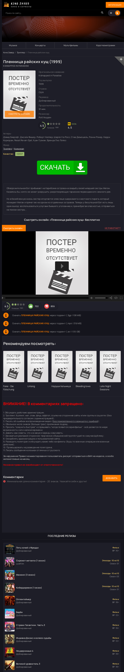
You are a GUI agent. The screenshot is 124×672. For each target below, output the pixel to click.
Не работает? (113, 228)
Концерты (40, 45)
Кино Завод (8, 52)
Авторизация (113, 5)
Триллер (21, 52)
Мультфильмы (70, 45)
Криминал (19, 148)
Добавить (112, 478)
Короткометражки (105, 45)
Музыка (13, 45)
